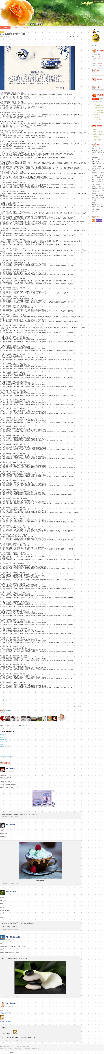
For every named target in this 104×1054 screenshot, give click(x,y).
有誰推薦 (7, 710)
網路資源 (24, 725)
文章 (5, 28)
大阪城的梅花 (3, 739)
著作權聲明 (27, 1049)
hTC (93, 184)
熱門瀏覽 (95, 101)
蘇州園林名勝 (3, 741)
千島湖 (93, 182)
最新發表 (95, 99)
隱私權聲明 (34, 1049)
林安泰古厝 (95, 170)
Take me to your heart (97, 154)
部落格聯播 (99, 220)
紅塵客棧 (2, 737)
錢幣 (93, 197)
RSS (93, 220)
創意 (98, 206)
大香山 (99, 186)
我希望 (93, 164)
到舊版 (13, 6)
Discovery (94, 150)
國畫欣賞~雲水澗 (4, 746)
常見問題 (16, 1049)
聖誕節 (97, 209)
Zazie (102, 150)
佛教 (102, 206)
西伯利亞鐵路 (95, 157)
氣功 (93, 211)
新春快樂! (2, 744)
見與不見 (100, 161)
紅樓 (100, 168)
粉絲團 (11, 1052)
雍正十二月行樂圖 (96, 179)
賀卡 (93, 209)
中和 (93, 168)
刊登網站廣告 (3, 1049)
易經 (7, 700)
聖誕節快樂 (3, 734)
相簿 (15, 27)
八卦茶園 (99, 182)
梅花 (93, 177)
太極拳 (99, 148)
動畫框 (101, 195)
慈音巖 (93, 186)
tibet (101, 157)
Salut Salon (95, 195)
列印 (85, 706)
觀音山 (99, 166)
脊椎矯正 (94, 193)
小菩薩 (93, 206)
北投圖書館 (95, 173)
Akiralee (4, 816)
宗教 (96, 211)
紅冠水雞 (101, 175)
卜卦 (3, 700)
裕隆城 (98, 184)
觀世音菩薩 (95, 188)
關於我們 (10, 1049)
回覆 (68, 706)
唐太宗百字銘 (95, 204)
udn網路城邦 (99, 1)
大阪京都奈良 (95, 191)
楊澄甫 (93, 148)
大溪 (93, 161)
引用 (79, 706)
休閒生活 (8, 725)
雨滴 (96, 168)
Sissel (93, 159)
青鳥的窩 (3, 6)
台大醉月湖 (95, 175)
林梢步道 (94, 166)
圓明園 (93, 202)
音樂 (13, 725)
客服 (39, 1049)
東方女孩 (99, 164)
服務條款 (21, 1049)
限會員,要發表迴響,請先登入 (7, 756)
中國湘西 (94, 152)
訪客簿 (26, 27)
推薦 (74, 706)
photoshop (99, 177)
